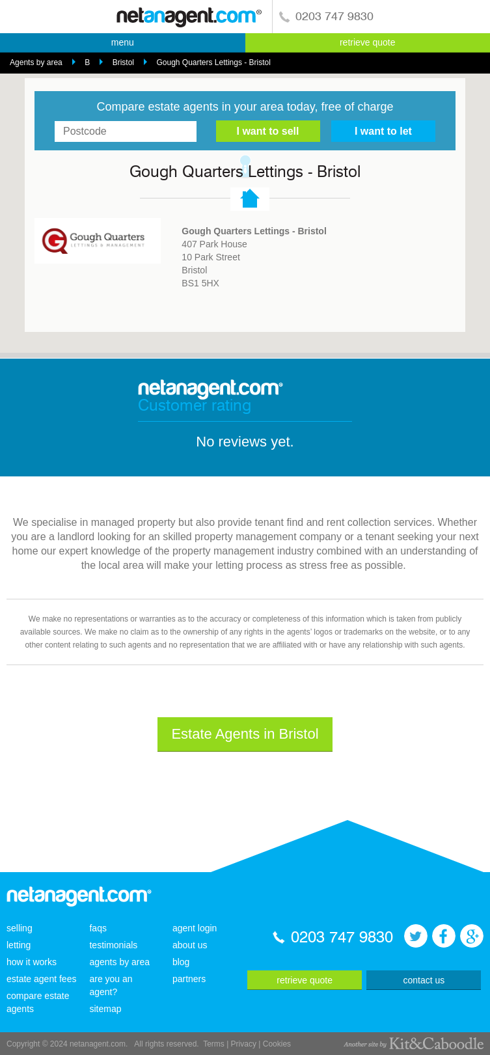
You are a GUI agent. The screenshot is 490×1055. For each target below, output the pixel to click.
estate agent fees (41, 979)
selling (20, 928)
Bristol (123, 62)
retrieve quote (368, 42)
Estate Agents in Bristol (244, 734)
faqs (97, 928)
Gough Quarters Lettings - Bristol (213, 62)
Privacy (243, 1043)
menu (122, 42)
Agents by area (36, 62)
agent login (194, 928)
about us (190, 945)
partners (189, 979)
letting (19, 945)
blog (180, 962)
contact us (423, 980)
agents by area (119, 962)
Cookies (277, 1043)
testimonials (113, 945)
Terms (214, 1043)
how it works (32, 962)
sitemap (105, 1009)
